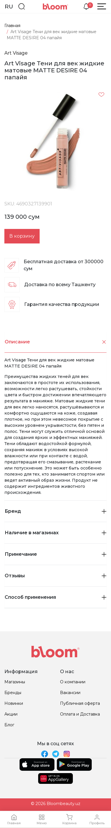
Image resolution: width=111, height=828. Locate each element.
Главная (12, 25)
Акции (10, 714)
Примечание (55, 554)
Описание (56, 341)
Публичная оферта (80, 703)
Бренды (12, 692)
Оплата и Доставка (80, 714)
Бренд (55, 511)
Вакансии (70, 692)
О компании (72, 681)
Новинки (13, 703)
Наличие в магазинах (55, 532)
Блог (9, 724)
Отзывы (55, 575)
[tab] (55, 342)
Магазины (14, 681)
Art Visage (16, 53)
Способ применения (55, 597)
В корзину (22, 236)
